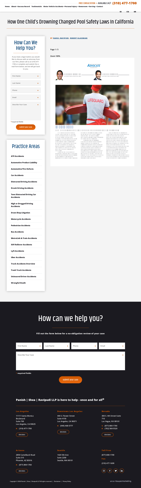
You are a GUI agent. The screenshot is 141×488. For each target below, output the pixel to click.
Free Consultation (87, 3)
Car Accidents (17, 175)
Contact (100, 6)
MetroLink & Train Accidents (24, 238)
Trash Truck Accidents (21, 270)
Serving (92, 6)
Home (7, 6)
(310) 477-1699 (108, 463)
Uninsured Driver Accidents (23, 276)
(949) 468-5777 (65, 426)
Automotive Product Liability (24, 162)
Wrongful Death (18, 283)
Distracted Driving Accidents (24, 181)
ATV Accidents (17, 156)
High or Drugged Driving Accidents (22, 205)
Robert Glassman (79, 38)
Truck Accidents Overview (23, 264)
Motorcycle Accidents (21, 219)
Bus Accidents (17, 232)
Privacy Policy (66, 481)
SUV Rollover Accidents (21, 244)
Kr (135, 11)
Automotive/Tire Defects (22, 169)
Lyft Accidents (17, 251)
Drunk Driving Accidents (22, 188)
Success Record (24, 6)
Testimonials (37, 6)
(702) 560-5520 (109, 428)
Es (121, 11)
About (13, 6)
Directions (22, 434)
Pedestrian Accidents (20, 225)
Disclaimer (57, 481)
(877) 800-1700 (109, 426)
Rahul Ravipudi (61, 38)
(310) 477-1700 (124, 3)
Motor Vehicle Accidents (53, 6)
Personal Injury (71, 6)
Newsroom (83, 6)
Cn (127, 11)
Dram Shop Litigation (20, 212)
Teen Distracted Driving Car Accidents (23, 195)
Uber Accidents (18, 257)
